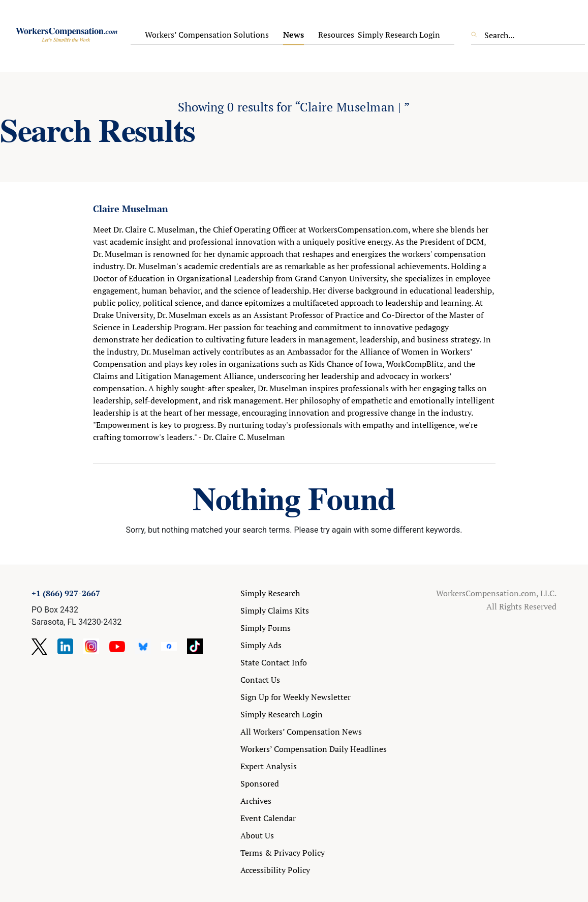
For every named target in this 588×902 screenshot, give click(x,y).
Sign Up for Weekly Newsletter (295, 697)
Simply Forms (265, 627)
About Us (257, 835)
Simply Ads (261, 645)
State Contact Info (273, 662)
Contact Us (260, 679)
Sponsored (259, 783)
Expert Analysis (268, 766)
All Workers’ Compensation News (301, 731)
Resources (336, 34)
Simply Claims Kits (274, 610)
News (293, 34)
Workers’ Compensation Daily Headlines (313, 748)
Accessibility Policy (275, 870)
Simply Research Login (399, 34)
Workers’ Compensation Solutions (207, 34)
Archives (255, 800)
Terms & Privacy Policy (282, 852)
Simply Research (270, 593)
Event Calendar (268, 818)
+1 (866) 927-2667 (66, 593)
